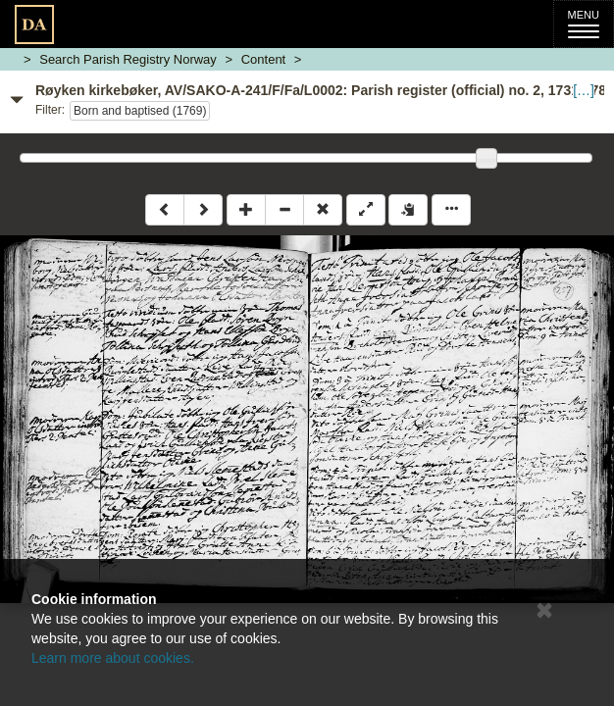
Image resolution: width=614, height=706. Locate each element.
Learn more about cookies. (112, 658)
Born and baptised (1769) (140, 111)
